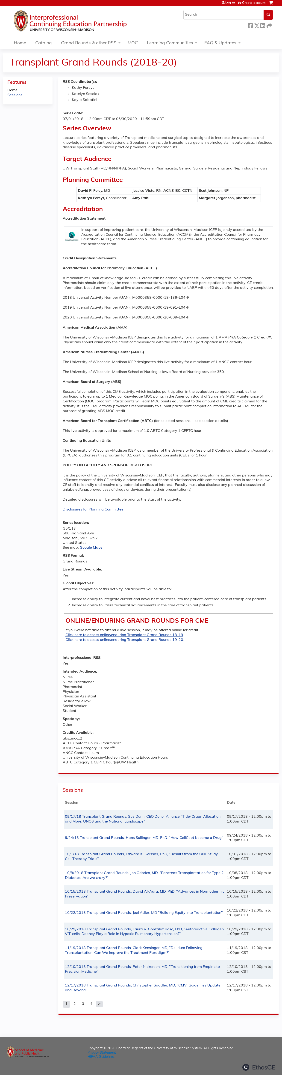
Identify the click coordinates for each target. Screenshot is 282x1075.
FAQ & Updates (220, 43)
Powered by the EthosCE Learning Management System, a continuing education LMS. (258, 1067)
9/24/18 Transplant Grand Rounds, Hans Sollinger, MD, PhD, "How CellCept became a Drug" (144, 838)
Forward (269, 25)
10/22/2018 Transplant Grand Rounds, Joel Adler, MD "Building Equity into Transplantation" (144, 913)
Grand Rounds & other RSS (88, 43)
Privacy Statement (102, 1053)
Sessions (14, 95)
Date (231, 803)
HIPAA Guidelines (101, 1057)
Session (71, 803)
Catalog (43, 43)
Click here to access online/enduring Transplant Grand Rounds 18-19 (124, 635)
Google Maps (91, 548)
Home (20, 43)
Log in (230, 2)
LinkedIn (262, 25)
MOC (133, 43)
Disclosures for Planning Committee (93, 509)
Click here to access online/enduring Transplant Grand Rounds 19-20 (124, 640)
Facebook (250, 25)
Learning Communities (170, 43)
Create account (253, 3)
